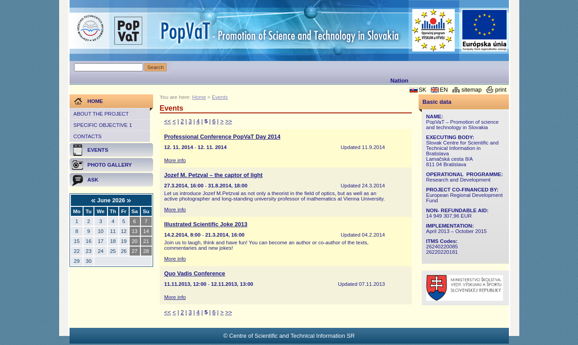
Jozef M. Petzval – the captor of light (213, 175)
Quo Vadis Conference (194, 273)
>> (228, 121)
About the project (101, 114)
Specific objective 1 (103, 125)
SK (422, 89)
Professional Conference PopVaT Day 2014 (222, 137)
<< (167, 121)
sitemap (471, 89)
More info (175, 160)
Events (220, 97)
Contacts (88, 136)
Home (199, 97)
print (501, 89)
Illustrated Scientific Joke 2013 (205, 224)
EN (444, 89)
